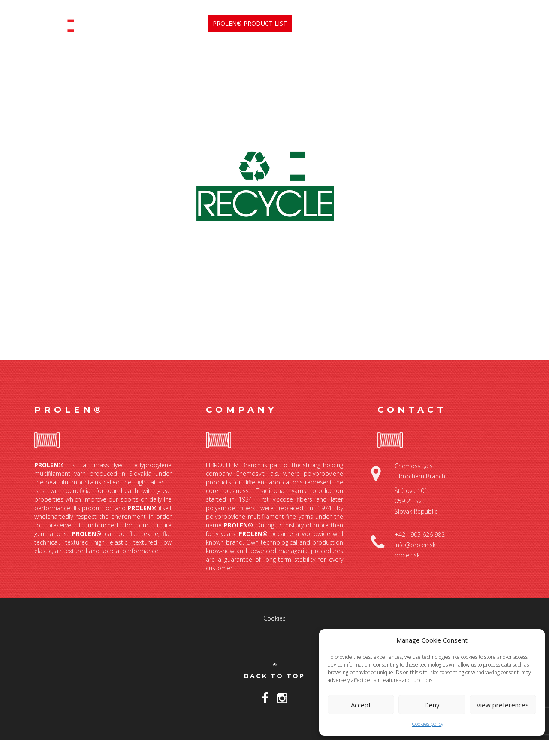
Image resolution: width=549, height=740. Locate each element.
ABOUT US (316, 23)
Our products (421, 23)
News (468, 23)
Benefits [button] (365, 23)
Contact (501, 23)
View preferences (503, 704)
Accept (361, 704)
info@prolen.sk (415, 545)
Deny (432, 704)
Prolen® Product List (250, 23)
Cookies (274, 618)
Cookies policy (427, 724)
